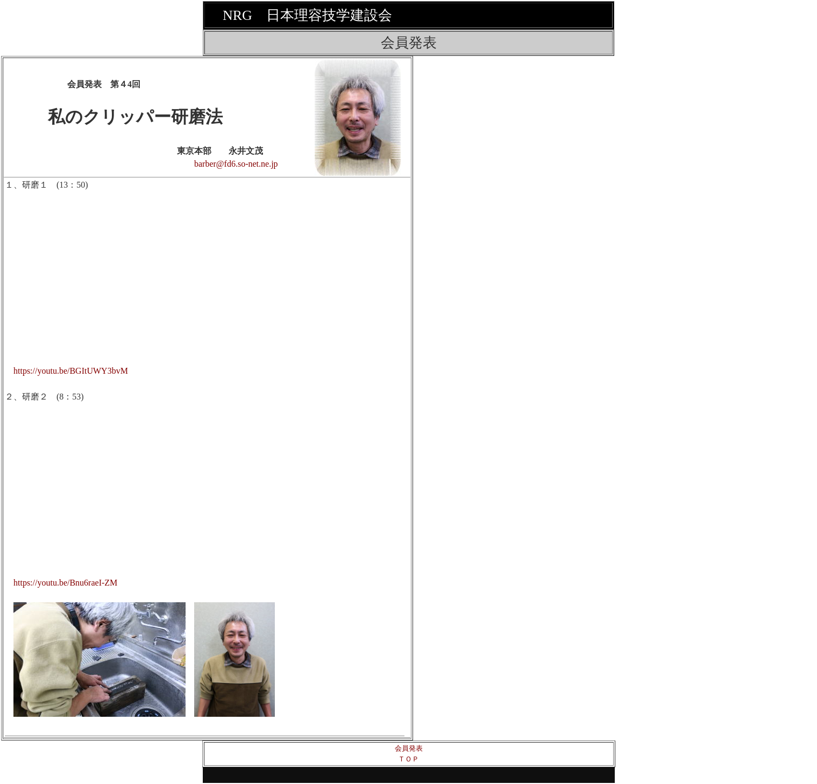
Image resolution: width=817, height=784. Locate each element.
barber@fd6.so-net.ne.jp (236, 163)
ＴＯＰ (408, 759)
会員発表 (409, 748)
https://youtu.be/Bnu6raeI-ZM (65, 582)
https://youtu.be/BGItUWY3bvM (70, 370)
